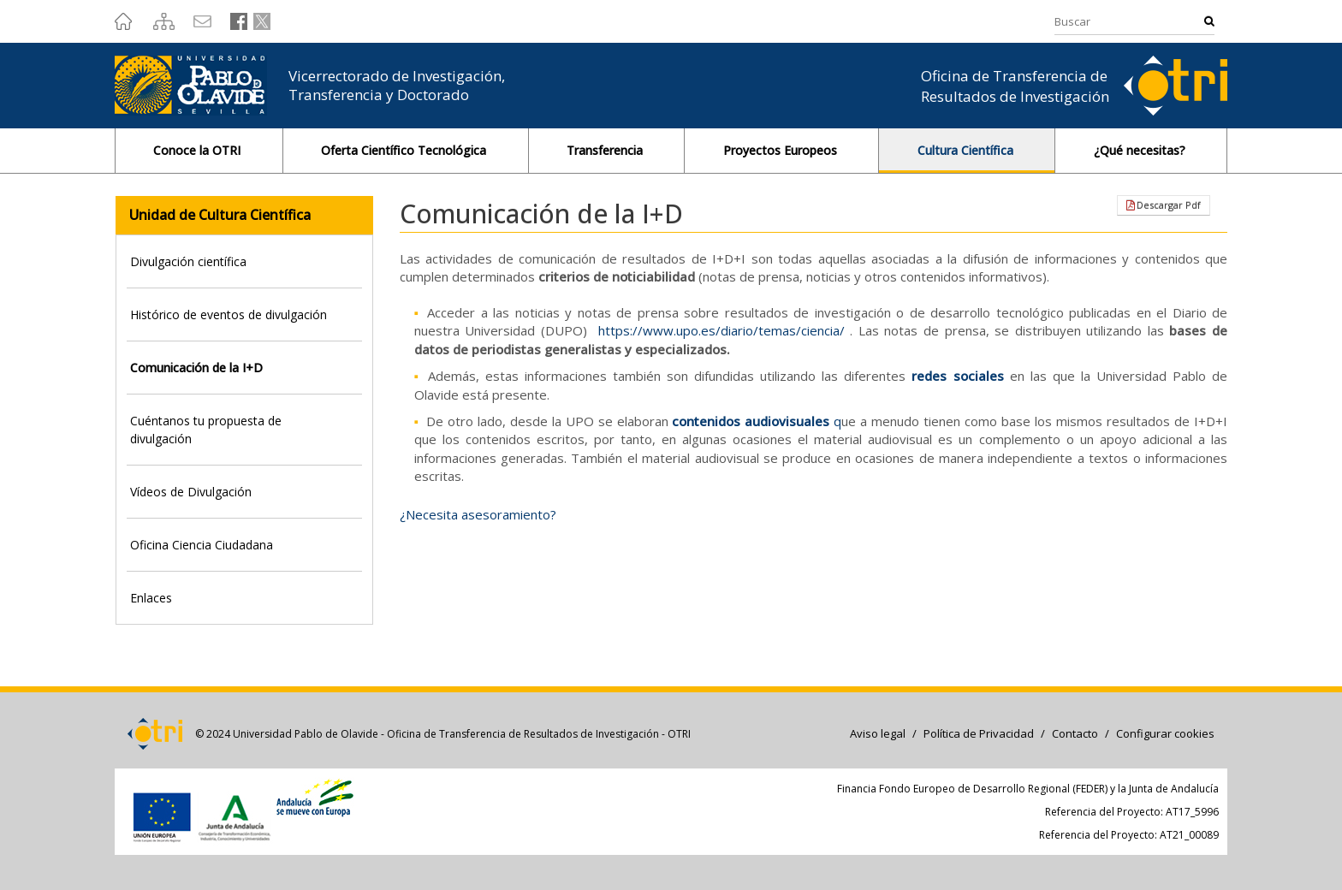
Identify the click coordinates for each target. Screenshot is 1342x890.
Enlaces (151, 598)
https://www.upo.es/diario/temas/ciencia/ (721, 330)
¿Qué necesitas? (1141, 150)
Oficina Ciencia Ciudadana (201, 545)
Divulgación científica (188, 261)
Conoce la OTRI (198, 150)
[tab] (244, 261)
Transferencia (606, 150)
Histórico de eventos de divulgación (228, 314)
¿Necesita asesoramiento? (478, 514)
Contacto (1075, 733)
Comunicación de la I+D (196, 367)
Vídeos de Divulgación (191, 492)
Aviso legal (878, 733)
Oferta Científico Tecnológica (405, 150)
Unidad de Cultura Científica (220, 214)
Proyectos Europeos (781, 150)
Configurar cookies (1165, 733)
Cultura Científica (967, 150)
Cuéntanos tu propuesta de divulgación (206, 429)
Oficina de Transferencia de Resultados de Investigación (1015, 86)
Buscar (1209, 21)
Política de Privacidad (978, 733)
